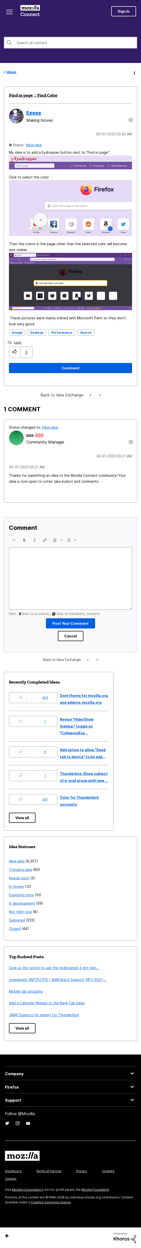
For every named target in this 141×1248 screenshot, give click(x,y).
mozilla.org (13, 1171)
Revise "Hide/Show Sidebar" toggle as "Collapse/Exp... (77, 726)
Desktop (36, 332)
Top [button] (7, 1236)
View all (22, 818)
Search (86, 332)
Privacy (81, 1171)
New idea (34, 145)
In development (22, 903)
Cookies (108, 1171)
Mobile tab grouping (26, 991)
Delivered (17, 920)
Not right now (20, 912)
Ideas (11, 72)
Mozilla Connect (30, 11)
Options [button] (134, 72)
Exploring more (21, 895)
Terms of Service (48, 1171)
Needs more (19, 878)
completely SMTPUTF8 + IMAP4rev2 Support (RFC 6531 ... (57, 980)
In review (16, 886)
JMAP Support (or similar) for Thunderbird (44, 1015)
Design (17, 332)
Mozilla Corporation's (27, 1189)
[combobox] (70, 43)
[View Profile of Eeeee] (33, 113)
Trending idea (20, 869)
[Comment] (70, 368)
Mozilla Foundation (95, 1189)
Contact (10, 1179)
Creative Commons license (51, 1202)
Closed (15, 928)
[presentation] (14, 540)
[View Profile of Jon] (38, 435)
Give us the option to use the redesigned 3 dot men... (54, 968)
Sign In (124, 11)
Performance (61, 332)
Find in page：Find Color (33, 95)
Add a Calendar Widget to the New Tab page (47, 1003)
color (18, 342)
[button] (70, 162)
